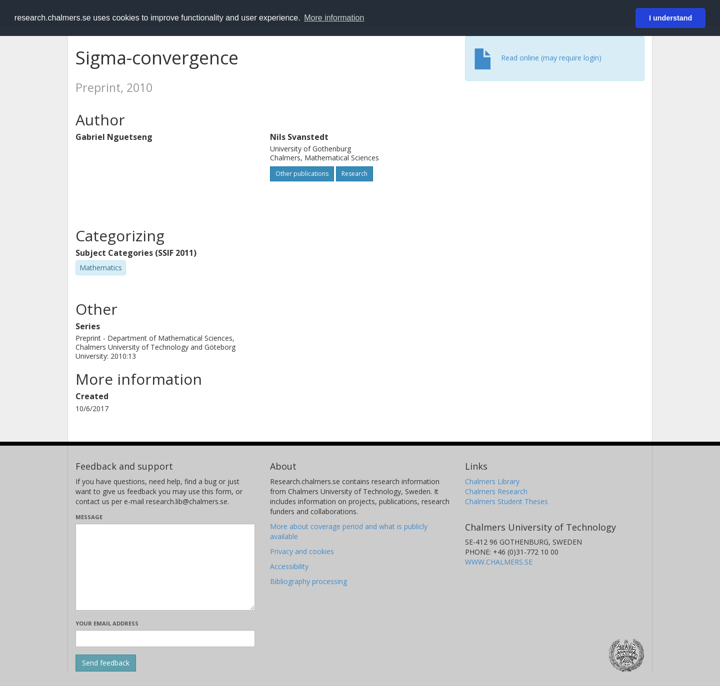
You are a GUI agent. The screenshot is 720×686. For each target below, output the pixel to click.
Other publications (302, 173)
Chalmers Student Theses (506, 501)
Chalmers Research (496, 491)
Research (355, 173)
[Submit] (106, 663)
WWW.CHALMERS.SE (498, 562)
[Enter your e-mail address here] (165, 638)
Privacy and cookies (302, 551)
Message (89, 517)
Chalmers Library (492, 481)
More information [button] (334, 17)
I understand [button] (670, 18)
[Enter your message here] (165, 567)
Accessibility (289, 566)
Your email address (107, 623)
